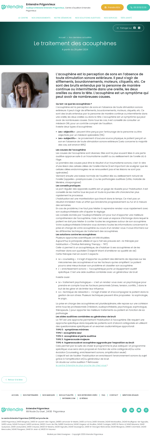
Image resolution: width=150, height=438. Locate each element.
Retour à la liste (14, 379)
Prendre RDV (112, 7)
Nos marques (48, 395)
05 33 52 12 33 (138, 7)
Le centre (23, 17)
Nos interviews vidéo (87, 395)
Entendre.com (68, 398)
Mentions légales (130, 395)
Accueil (15, 395)
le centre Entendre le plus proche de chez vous (81, 365)
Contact (113, 395)
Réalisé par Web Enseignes (58, 434)
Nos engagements (41, 17)
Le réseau (84, 398)
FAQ (103, 395)
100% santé (126, 17)
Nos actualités (66, 395)
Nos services (110, 17)
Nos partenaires (30, 395)
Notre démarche (63, 17)
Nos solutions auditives (87, 17)
